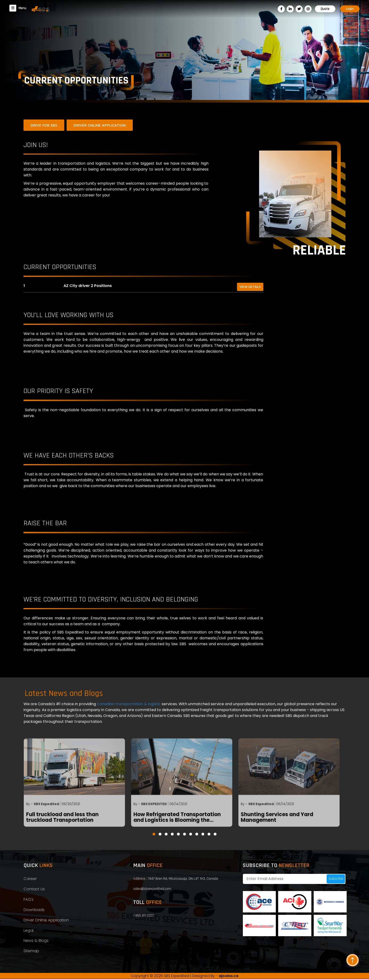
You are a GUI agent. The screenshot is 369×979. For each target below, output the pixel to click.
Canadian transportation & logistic (129, 704)
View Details (250, 287)
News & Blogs (36, 941)
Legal (28, 930)
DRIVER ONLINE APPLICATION (100, 125)
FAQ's (28, 899)
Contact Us (34, 889)
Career (30, 879)
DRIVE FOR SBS (44, 125)
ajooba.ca (228, 976)
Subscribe (336, 878)
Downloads (34, 910)
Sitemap (31, 951)
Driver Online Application (46, 920)
